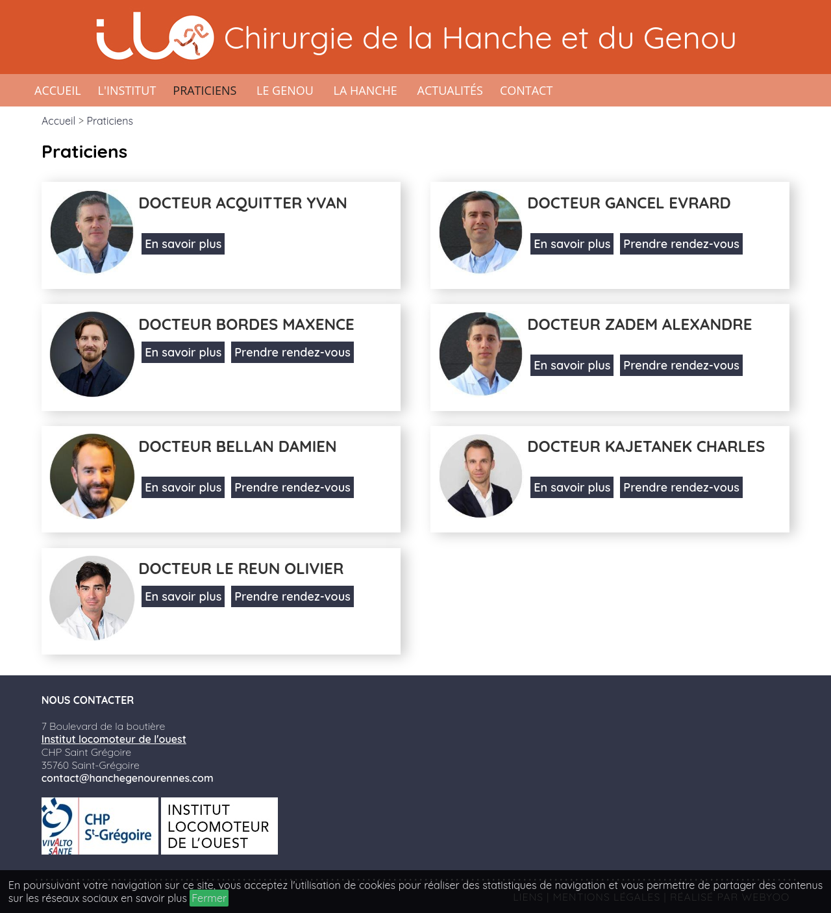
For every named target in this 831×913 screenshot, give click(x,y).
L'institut (127, 90)
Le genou (285, 90)
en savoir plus (154, 898)
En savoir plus (183, 243)
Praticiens (204, 90)
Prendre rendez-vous (681, 243)
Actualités (450, 90)
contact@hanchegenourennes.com (128, 777)
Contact (526, 90)
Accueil (57, 90)
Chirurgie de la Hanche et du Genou (480, 37)
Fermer (209, 898)
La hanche (365, 90)
